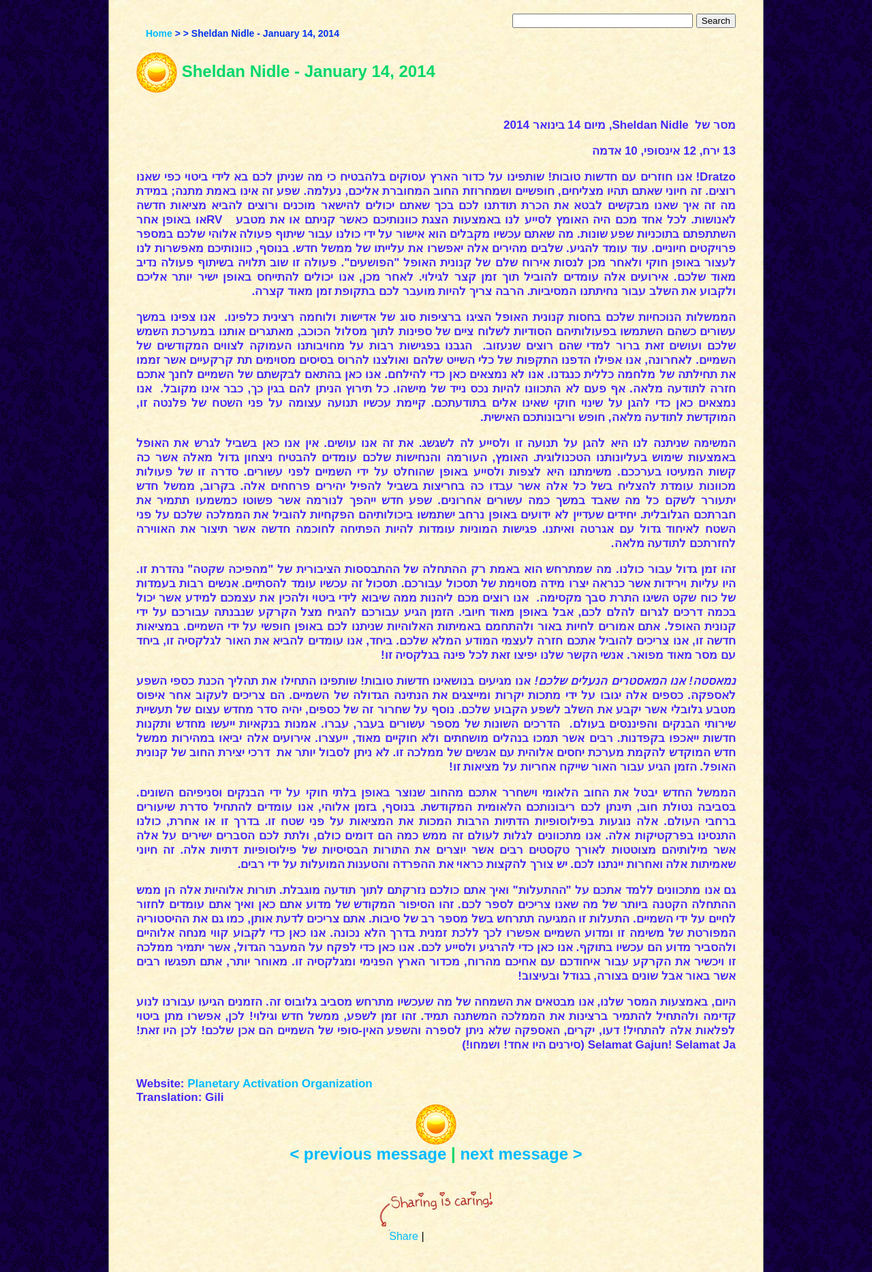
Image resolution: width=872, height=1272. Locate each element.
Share (403, 1236)
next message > (521, 1154)
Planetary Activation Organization (279, 1083)
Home (159, 33)
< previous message (368, 1154)
